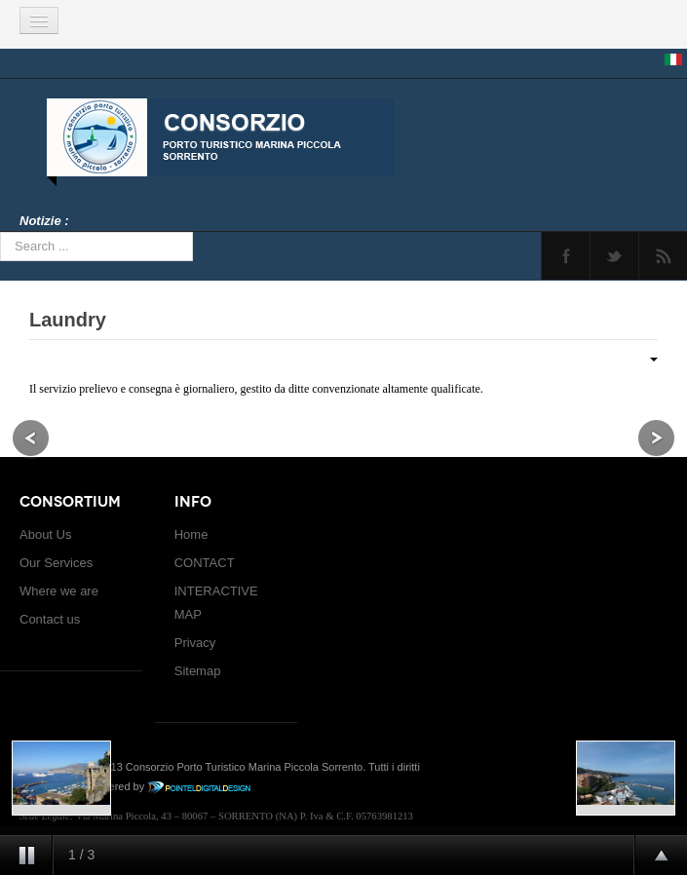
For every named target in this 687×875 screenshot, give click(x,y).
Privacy (195, 642)
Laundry (67, 319)
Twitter (614, 256)
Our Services (56, 562)
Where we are (58, 591)
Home (191, 534)
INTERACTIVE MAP (216, 603)
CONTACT (204, 562)
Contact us (49, 619)
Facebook (566, 256)
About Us (45, 534)
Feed (663, 256)
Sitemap (197, 671)
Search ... (0, 232)
